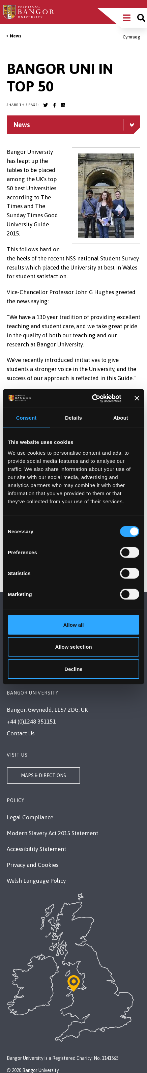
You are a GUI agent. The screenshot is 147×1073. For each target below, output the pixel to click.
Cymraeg (131, 37)
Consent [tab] (26, 418)
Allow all (73, 624)
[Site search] (141, 18)
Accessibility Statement (36, 849)
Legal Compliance (30, 817)
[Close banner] (137, 398)
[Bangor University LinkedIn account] (63, 105)
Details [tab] (73, 418)
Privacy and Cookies (32, 865)
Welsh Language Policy (36, 880)
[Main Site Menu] (126, 18)
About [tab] (120, 418)
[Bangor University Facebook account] (54, 105)
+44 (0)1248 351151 (31, 721)
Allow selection (73, 647)
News (15, 35)
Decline (73, 669)
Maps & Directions (43, 775)
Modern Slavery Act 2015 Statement (52, 833)
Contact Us (20, 733)
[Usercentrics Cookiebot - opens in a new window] (92, 398)
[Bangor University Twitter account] (45, 105)
